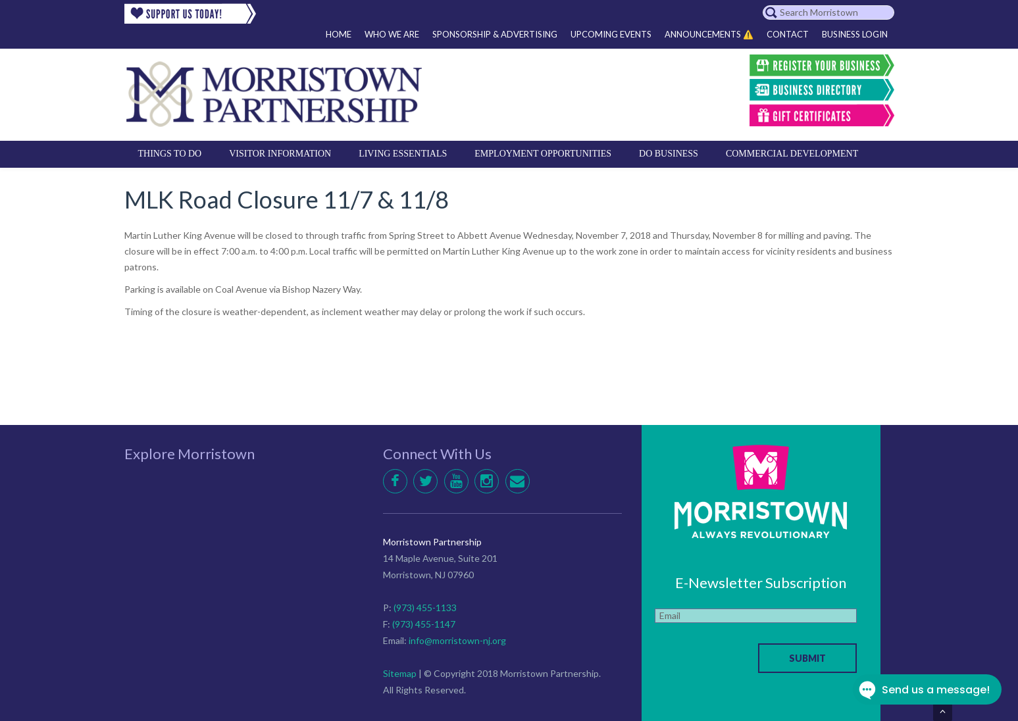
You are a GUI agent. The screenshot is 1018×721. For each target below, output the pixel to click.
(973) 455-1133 (425, 607)
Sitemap (400, 673)
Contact (788, 34)
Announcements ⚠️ (709, 34)
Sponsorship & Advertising (494, 34)
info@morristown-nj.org (457, 640)
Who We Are (392, 34)
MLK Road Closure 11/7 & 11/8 (286, 199)
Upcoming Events (611, 34)
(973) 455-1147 (423, 624)
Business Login (855, 34)
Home (338, 34)
